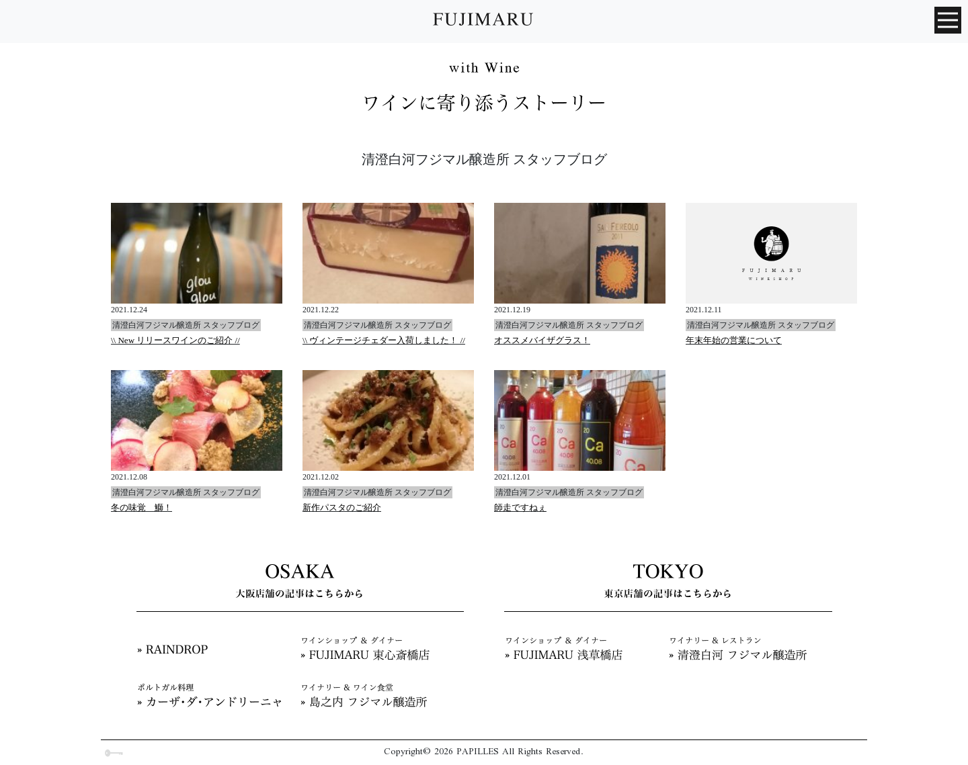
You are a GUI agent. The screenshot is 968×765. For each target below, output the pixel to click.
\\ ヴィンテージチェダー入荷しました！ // (383, 340)
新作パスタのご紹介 (341, 507)
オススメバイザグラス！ (542, 340)
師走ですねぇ (520, 507)
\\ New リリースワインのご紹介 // (175, 340)
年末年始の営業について (734, 340)
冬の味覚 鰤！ (141, 507)
